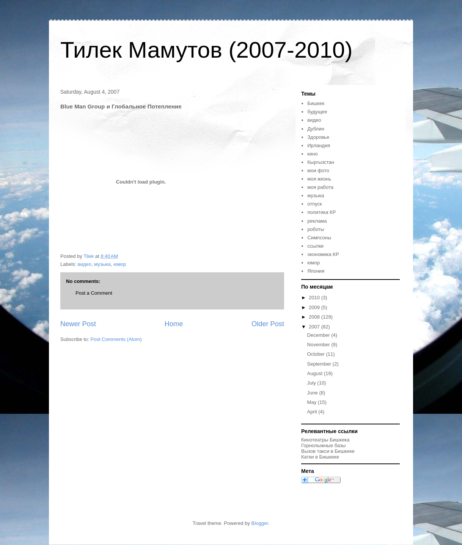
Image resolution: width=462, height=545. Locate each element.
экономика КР (323, 254)
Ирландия (318, 145)
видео (84, 264)
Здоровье (318, 137)
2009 (315, 307)
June (313, 393)
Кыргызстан (320, 162)
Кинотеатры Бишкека (325, 440)
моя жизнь (319, 179)
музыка (102, 264)
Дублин (315, 129)
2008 (315, 317)
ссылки (315, 246)
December (319, 335)
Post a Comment (93, 293)
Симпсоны (319, 237)
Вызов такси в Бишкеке (328, 451)
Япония (315, 271)
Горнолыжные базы (323, 445)
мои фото (318, 170)
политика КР (321, 212)
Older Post (267, 324)
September (320, 364)
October (316, 354)
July (312, 383)
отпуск (314, 204)
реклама (317, 221)
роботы (315, 229)
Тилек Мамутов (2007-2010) (206, 50)
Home (174, 324)
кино (312, 154)
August (315, 373)
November (319, 344)
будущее (317, 112)
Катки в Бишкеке (320, 457)
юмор (119, 264)
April (313, 412)
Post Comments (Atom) (116, 339)
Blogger (259, 523)
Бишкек (315, 103)
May (312, 402)
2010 (315, 297)
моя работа (320, 187)
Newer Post (78, 324)
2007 (315, 327)
